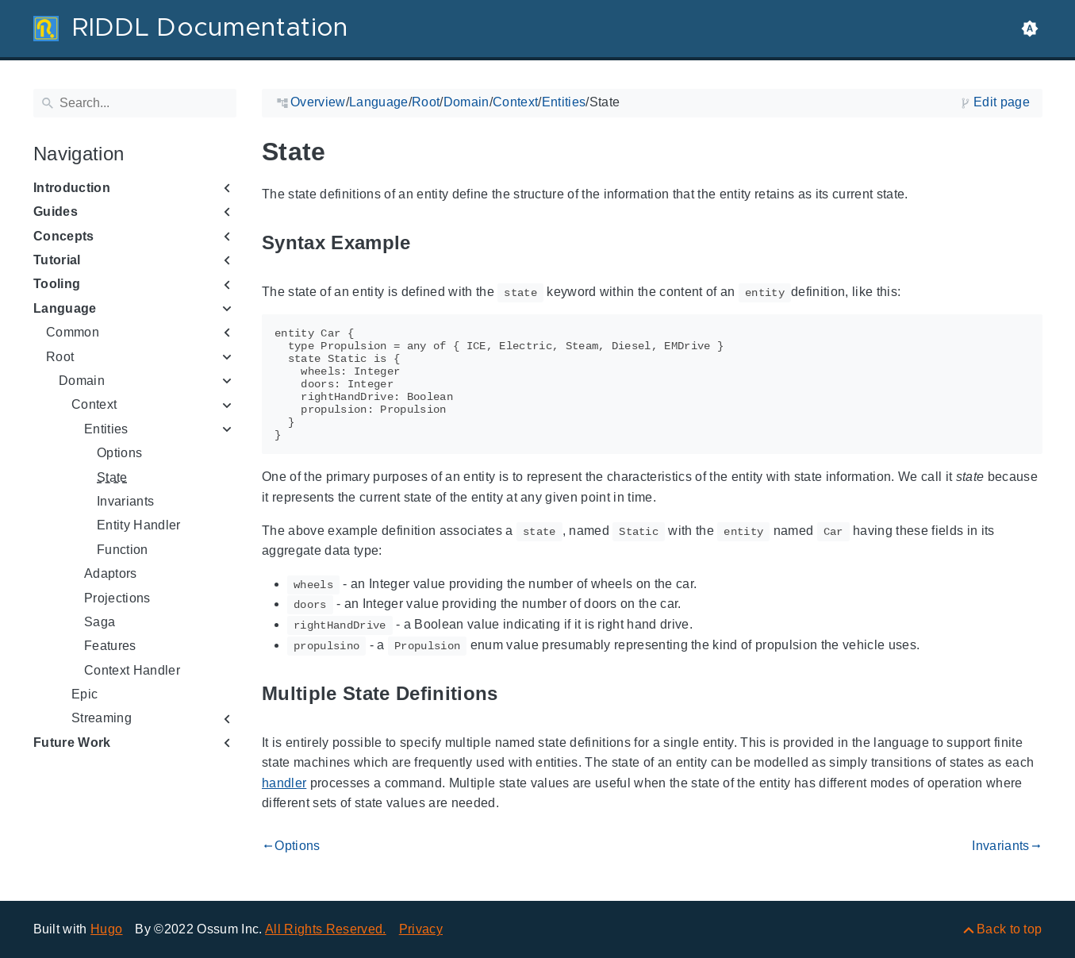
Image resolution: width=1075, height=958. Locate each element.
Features (110, 645)
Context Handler (132, 670)
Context (94, 404)
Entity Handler (139, 525)
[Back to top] (1001, 929)
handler (284, 783)
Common (72, 332)
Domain (82, 380)
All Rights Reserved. (325, 929)
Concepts (63, 236)
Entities (106, 429)
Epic (84, 694)
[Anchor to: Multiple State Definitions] (516, 694)
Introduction (71, 187)
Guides (55, 211)
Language (65, 308)
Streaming (101, 718)
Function (122, 549)
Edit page (1001, 102)
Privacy (421, 929)
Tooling (56, 283)
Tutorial (57, 260)
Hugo (106, 929)
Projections (117, 598)
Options (119, 453)
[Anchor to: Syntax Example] (428, 243)
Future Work (72, 742)
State (112, 477)
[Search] (134, 103)
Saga (99, 622)
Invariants (125, 501)
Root (60, 357)
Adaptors (110, 573)
